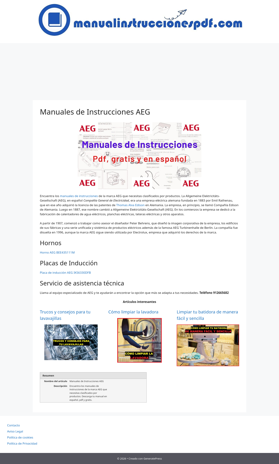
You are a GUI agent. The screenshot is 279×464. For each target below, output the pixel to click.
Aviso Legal (15, 431)
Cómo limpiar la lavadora (133, 312)
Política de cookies (20, 437)
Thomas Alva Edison (130, 205)
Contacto (13, 425)
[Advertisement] (139, 70)
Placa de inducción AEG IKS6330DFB (65, 272)
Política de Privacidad (22, 443)
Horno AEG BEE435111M (57, 252)
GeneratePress (152, 458)
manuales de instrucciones (79, 196)
